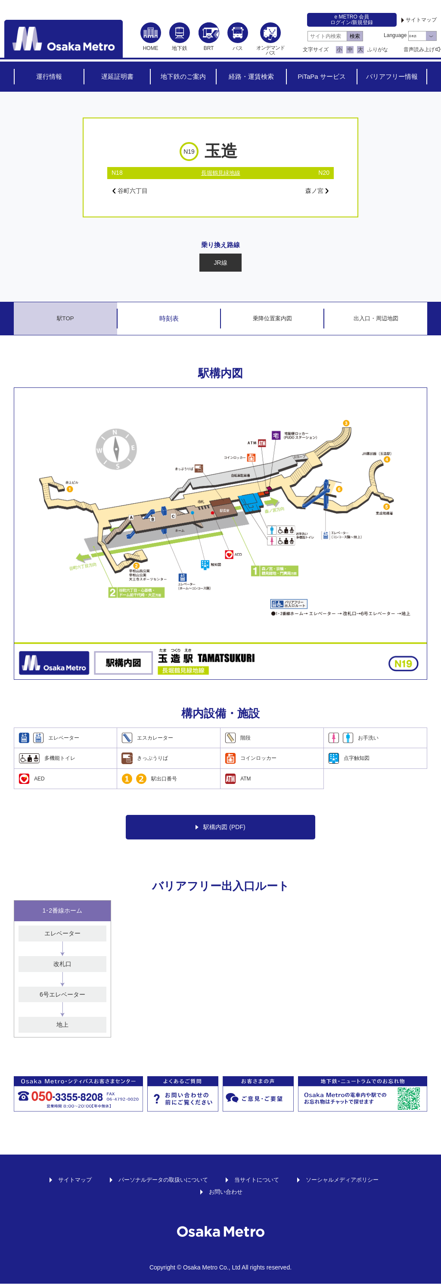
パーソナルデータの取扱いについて (160, 1180)
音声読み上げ (419, 49)
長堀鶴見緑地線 (220, 172)
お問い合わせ (226, 1192)
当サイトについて (259, 1180)
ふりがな (377, 49)
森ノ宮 (315, 191)
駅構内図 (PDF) (220, 828)
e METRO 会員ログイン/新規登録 (351, 19)
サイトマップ (421, 20)
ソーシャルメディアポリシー (349, 1180)
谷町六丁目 (132, 191)
